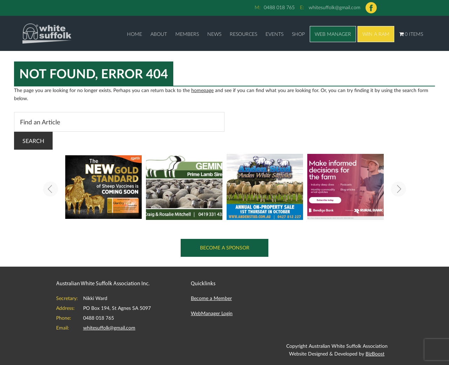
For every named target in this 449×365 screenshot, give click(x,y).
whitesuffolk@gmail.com (334, 7)
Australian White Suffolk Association (47, 33)
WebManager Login (212, 313)
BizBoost (375, 354)
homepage (202, 90)
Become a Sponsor (224, 247)
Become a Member (211, 298)
